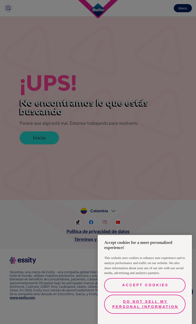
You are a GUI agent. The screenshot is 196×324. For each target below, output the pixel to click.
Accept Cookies (145, 285)
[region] (145, 279)
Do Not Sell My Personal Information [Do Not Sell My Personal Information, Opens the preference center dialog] (145, 304)
